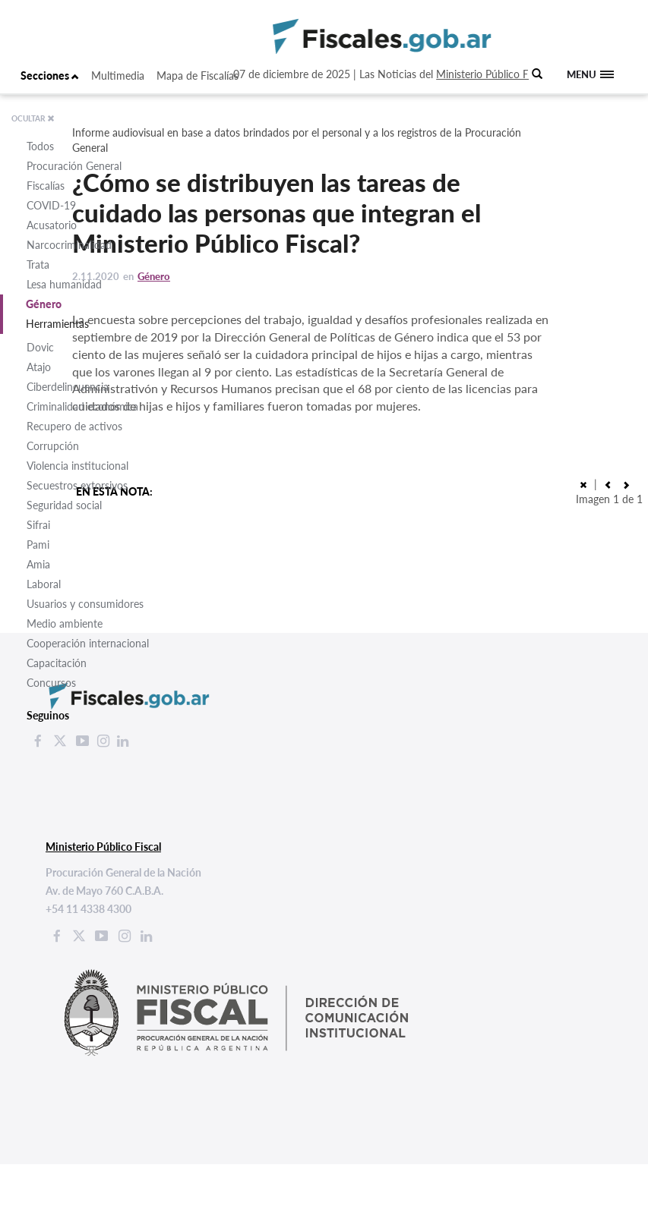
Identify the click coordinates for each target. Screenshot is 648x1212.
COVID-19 (51, 205)
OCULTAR (33, 118)
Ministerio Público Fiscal (492, 74)
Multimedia (117, 75)
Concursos (51, 682)
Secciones (50, 75)
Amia (38, 564)
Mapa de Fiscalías (197, 75)
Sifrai (38, 524)
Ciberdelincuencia (68, 386)
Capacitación (57, 662)
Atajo (39, 366)
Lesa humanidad (64, 284)
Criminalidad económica (82, 406)
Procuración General (74, 165)
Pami (38, 544)
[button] (626, 483)
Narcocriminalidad (69, 244)
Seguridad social (64, 505)
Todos (40, 146)
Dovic (40, 347)
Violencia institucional (77, 465)
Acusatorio (52, 225)
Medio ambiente (65, 623)
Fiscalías (46, 185)
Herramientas (57, 323)
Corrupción (53, 445)
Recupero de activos (74, 426)
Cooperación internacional (88, 643)
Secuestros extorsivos (77, 485)
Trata (38, 264)
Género (44, 303)
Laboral (44, 584)
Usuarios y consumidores (85, 603)
